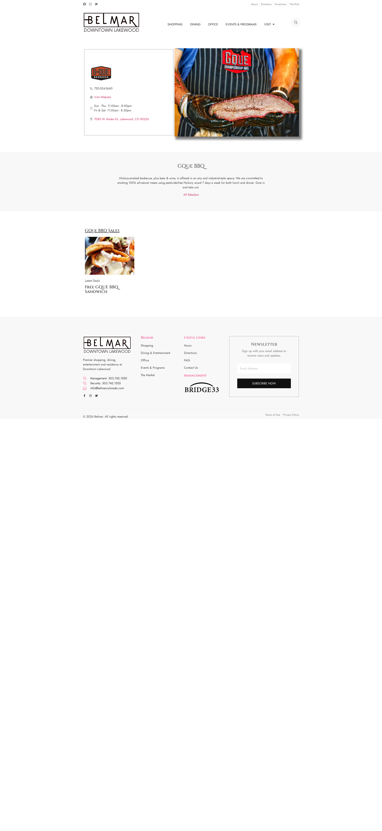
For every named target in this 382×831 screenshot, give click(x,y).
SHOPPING (175, 24)
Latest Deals (92, 281)
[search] (296, 22)
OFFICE (213, 24)
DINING (195, 24)
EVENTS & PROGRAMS (241, 24)
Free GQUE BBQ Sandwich (101, 289)
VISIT (269, 24)
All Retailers (191, 194)
